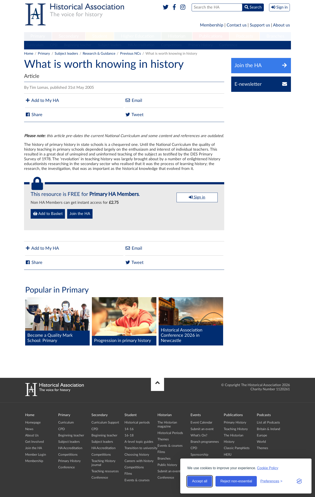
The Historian (233, 435)
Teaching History (236, 429)
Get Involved (34, 441)
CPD (53, 45)
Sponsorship (199, 454)
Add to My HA (42, 100)
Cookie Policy (267, 468)
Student (99, 36)
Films (128, 473)
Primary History (200, 45)
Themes (163, 439)
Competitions (171, 45)
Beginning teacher (77, 45)
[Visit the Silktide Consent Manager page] (299, 481)
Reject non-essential (236, 481)
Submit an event (169, 471)
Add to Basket (48, 213)
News (29, 429)
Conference (228, 45)
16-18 (129, 435)
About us (281, 25)
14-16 (129, 429)
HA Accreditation (141, 45)
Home (28, 53)
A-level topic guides (138, 441)
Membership (211, 25)
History (229, 441)
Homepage (33, 422)
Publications (210, 36)
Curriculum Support (105, 422)
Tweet (134, 114)
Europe (262, 435)
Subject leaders (109, 45)
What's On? (199, 435)
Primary (37, 36)
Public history (167, 465)
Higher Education (137, 36)
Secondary (69, 36)
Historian (177, 36)
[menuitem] (38, 36)
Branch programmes (205, 441)
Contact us (237, 25)
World (261, 441)
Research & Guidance (99, 53)
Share (33, 114)
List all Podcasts (268, 422)
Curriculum (35, 45)
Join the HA (80, 214)
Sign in (197, 197)
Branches (275, 36)
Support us (260, 25)
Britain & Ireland (268, 429)
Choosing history (136, 454)
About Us (32, 435)
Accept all (199, 481)
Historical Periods (170, 433)
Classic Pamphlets (237, 448)
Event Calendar (201, 422)
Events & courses (137, 480)
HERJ (227, 454)
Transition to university (141, 448)
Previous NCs (130, 53)
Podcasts (244, 36)
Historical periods (137, 422)
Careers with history (139, 461)
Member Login (35, 454)
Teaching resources (105, 471)
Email (133, 100)
